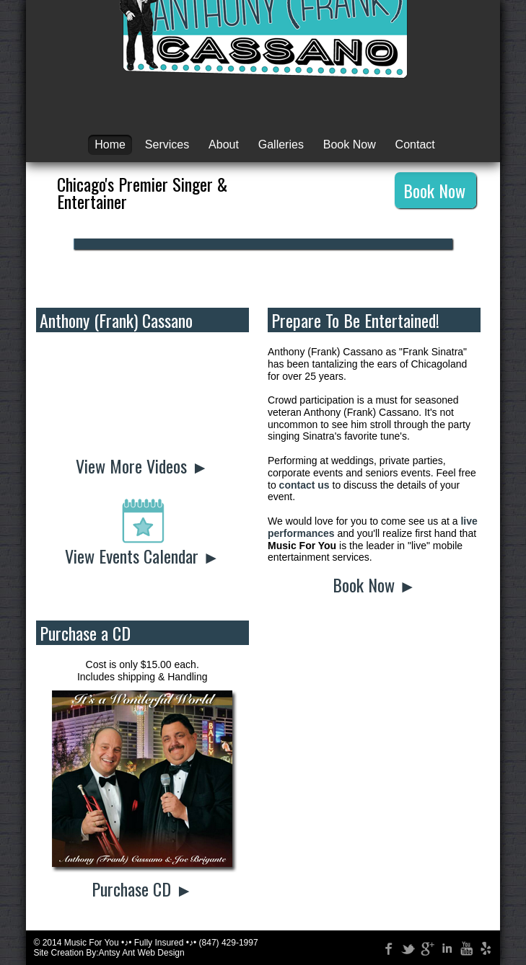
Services (167, 144)
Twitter (405, 947)
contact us (304, 485)
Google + (425, 947)
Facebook (386, 947)
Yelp (483, 947)
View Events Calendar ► (142, 556)
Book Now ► (374, 584)
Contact (415, 144)
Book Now (349, 144)
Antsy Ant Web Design (142, 953)
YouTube (464, 947)
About (224, 144)
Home (110, 144)
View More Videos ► (142, 466)
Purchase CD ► (142, 889)
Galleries (281, 144)
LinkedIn (444, 947)
